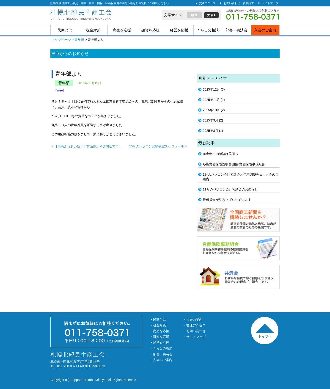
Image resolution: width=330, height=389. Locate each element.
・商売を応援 (159, 331)
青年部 (63, 83)
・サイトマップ (194, 337)
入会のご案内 (265, 30)
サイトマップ (270, 3)
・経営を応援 (159, 342)
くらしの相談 (208, 30)
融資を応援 (150, 30)
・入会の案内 (192, 319)
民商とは (65, 30)
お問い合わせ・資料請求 (239, 3)
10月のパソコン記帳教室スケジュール (156, 146)
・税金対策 (158, 325)
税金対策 (93, 30)
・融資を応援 (159, 337)
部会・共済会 (237, 30)
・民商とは (158, 319)
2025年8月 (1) (213, 130)
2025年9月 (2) (213, 120)
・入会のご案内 (161, 360)
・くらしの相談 (161, 348)
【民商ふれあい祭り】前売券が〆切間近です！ (88, 146)
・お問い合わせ (194, 331)
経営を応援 (179, 30)
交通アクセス (207, 3)
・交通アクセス (194, 325)
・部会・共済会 (161, 354)
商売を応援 (122, 30)
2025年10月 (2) (214, 110)
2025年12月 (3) (214, 89)
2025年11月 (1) (214, 100)
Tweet (59, 90)
